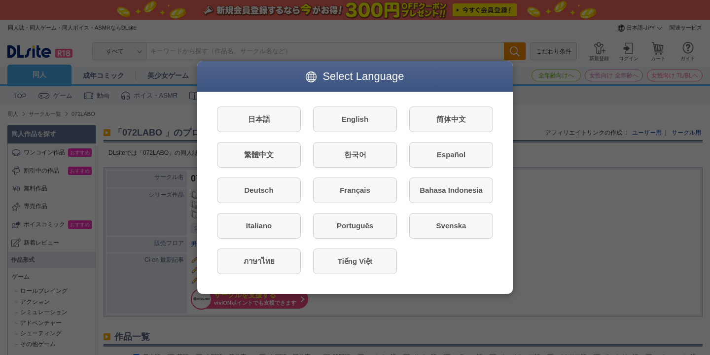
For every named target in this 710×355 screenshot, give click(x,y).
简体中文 (451, 119)
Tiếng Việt (355, 261)
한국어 (355, 154)
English (355, 119)
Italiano (259, 225)
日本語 (259, 119)
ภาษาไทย (259, 261)
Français (355, 190)
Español (451, 154)
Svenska (451, 225)
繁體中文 (259, 154)
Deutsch (258, 190)
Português (355, 225)
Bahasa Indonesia (451, 190)
